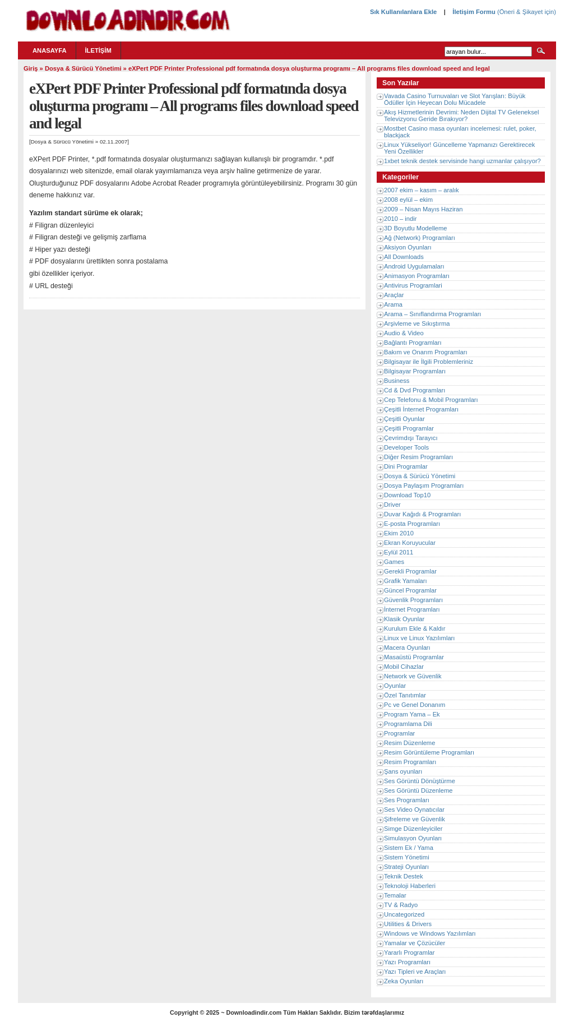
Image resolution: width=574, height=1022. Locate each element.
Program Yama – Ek (412, 714)
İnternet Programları (412, 609)
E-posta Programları (412, 523)
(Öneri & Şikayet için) (526, 11)
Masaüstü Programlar (414, 657)
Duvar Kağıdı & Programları (422, 514)
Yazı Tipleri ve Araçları (415, 971)
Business (396, 380)
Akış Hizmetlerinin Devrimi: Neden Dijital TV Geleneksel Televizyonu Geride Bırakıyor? (461, 115)
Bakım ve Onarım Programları (425, 352)
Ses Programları (406, 800)
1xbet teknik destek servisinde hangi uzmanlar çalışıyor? (462, 161)
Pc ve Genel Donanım (414, 704)
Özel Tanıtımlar (405, 695)
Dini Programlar (406, 466)
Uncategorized (404, 914)
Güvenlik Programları (413, 599)
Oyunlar (395, 685)
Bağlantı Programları (413, 342)
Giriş (31, 68)
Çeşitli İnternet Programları (421, 409)
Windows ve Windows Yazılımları (430, 933)
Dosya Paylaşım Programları (424, 485)
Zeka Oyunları (403, 981)
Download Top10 (407, 495)
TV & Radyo (401, 904)
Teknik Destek (403, 876)
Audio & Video (404, 333)
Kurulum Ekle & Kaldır (414, 628)
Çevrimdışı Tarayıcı (411, 437)
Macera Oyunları (407, 647)
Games (394, 561)
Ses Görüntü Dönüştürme (419, 781)
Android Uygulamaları (414, 266)
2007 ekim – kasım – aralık (421, 190)
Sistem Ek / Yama (408, 847)
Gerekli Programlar (410, 571)
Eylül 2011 (398, 552)
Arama (393, 304)
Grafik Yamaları (405, 580)
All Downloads (404, 256)
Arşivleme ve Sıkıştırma (417, 323)
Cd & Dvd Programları (414, 390)
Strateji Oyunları (406, 866)
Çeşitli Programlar (409, 428)
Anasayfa (50, 50)
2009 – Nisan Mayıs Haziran (423, 209)
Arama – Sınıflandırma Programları (432, 314)
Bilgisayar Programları (415, 371)
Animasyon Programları (417, 275)
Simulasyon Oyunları (413, 838)
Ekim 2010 (399, 533)
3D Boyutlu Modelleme (415, 228)
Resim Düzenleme (409, 742)
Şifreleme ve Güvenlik (414, 819)
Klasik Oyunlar (404, 619)
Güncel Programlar (410, 590)
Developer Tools (406, 447)
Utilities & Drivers (408, 924)
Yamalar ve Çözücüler (414, 943)
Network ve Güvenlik (413, 676)
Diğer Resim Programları (418, 457)
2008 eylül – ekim (408, 199)
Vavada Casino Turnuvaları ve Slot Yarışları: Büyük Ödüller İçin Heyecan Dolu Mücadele (454, 99)
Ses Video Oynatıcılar (414, 809)
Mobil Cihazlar (404, 666)
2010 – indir (400, 218)
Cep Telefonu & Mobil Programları (431, 399)
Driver (392, 504)
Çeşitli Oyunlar (404, 418)
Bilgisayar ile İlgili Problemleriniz (428, 361)
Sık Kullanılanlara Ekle (403, 11)
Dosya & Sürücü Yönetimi (83, 68)
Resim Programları (410, 762)
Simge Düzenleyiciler (413, 828)
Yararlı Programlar (409, 952)
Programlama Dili (408, 723)
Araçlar (394, 295)
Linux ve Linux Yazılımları (419, 638)
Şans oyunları (403, 771)
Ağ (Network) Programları (419, 237)
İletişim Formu (473, 11)
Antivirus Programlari (413, 285)
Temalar (395, 895)
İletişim (98, 50)
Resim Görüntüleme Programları (429, 752)
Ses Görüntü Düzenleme (418, 790)
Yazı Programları (407, 962)
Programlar (399, 733)
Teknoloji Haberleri (410, 885)
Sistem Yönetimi (406, 857)
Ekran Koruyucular (410, 542)
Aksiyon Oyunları (408, 247)
